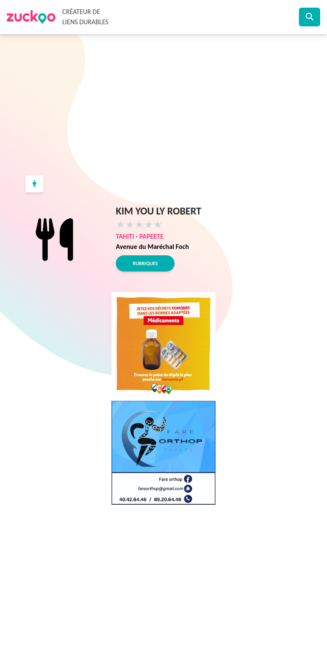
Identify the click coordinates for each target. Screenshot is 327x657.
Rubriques (145, 263)
